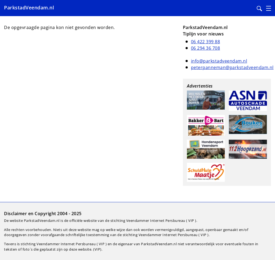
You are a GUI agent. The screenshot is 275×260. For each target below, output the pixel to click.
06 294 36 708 (205, 48)
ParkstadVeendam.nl (29, 7)
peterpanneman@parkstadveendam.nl (232, 67)
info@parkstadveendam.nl (219, 61)
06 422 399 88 (205, 42)
